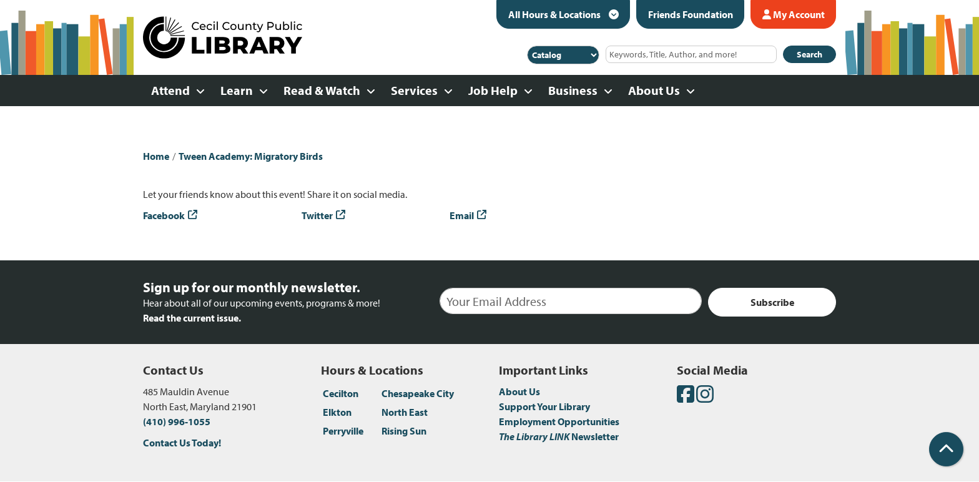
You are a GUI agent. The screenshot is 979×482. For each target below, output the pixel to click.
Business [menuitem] (573, 90)
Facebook (164, 215)
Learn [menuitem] (236, 90)
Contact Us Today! (182, 442)
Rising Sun (403, 431)
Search (809, 54)
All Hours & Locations (555, 14)
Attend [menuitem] (170, 90)
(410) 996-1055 (176, 421)
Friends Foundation (690, 14)
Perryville (343, 431)
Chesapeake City (417, 393)
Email (462, 215)
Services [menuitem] (414, 90)
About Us (519, 391)
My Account (793, 14)
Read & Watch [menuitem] (321, 90)
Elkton (337, 412)
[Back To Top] (946, 449)
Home (156, 156)
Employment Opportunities (559, 421)
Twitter (317, 215)
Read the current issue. (192, 318)
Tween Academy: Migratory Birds (251, 156)
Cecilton (340, 393)
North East (404, 412)
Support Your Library (544, 406)
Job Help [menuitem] (493, 90)
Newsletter (559, 436)
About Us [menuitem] (654, 90)
